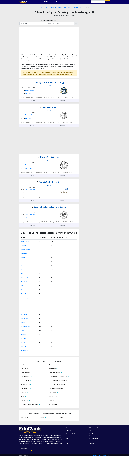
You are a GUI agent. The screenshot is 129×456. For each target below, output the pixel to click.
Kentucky (24, 253)
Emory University (49, 107)
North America (68, 7)
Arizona (23, 338)
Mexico (91, 433)
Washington (24, 350)
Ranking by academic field (48, 20)
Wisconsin (24, 314)
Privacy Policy (106, 455)
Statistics (33, 100)
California (24, 342)
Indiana (23, 265)
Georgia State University (49, 182)
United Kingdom (93, 438)
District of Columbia (27, 278)
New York (24, 310)
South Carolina (25, 241)
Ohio (22, 274)
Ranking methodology (26, 451)
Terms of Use (97, 455)
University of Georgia (48, 157)
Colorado (24, 334)
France (91, 441)
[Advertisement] (33, 41)
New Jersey (24, 298)
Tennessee (24, 245)
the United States (30, 90)
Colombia (92, 435)
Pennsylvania (25, 294)
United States (78, 7)
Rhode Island (24, 318)
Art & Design (44, 7)
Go (76, 23)
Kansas (23, 322)
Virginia (23, 261)
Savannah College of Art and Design (49, 207)
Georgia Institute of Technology (48, 82)
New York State (70, 433)
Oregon (23, 346)
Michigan (24, 302)
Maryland (24, 282)
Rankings (63, 100)
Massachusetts (25, 326)
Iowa (22, 306)
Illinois (23, 286)
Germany (91, 443)
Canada (91, 430)
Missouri (23, 290)
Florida (23, 257)
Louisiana (23, 269)
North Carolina (25, 249)
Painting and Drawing (56, 7)
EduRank (72, 15)
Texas (23, 330)
